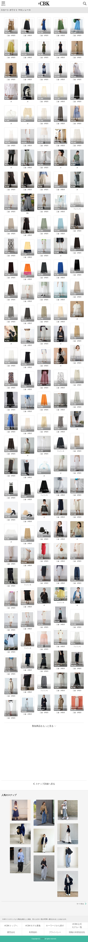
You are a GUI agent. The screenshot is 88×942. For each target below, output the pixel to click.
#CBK (42, 939)
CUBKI (44, 3)
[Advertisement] (44, 757)
